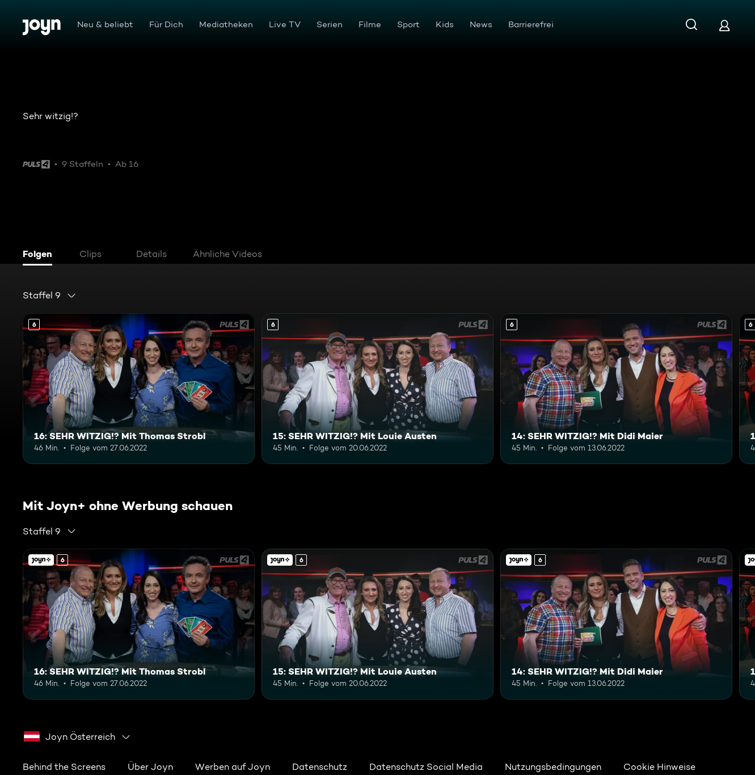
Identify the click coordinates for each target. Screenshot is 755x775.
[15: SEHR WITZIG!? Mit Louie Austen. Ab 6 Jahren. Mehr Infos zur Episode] (377, 388)
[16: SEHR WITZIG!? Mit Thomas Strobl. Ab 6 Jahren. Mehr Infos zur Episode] (139, 388)
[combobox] (49, 296)
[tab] (40, 255)
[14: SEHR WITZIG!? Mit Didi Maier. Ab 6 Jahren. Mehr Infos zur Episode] (616, 388)
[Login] (724, 25)
